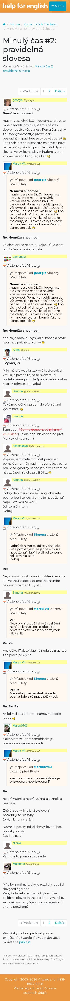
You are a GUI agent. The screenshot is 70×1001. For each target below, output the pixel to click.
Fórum (15, 24)
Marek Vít (26, 163)
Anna (21, 349)
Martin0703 (20, 725)
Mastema (26, 863)
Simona (27, 391)
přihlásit (25, 942)
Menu (58, 6)
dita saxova (28, 445)
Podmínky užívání (27, 988)
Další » (60, 91)
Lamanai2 (19, 256)
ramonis (18, 416)
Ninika (17, 843)
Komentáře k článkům (40, 24)
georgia (24, 100)
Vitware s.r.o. (47, 979)
